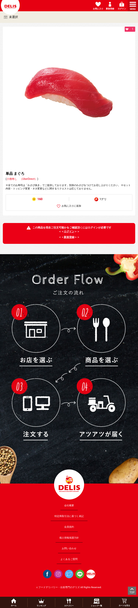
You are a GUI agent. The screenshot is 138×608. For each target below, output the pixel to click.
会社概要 (69, 505)
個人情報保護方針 (69, 537)
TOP (132, 592)
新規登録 (69, 237)
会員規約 (69, 526)
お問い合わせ (69, 548)
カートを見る (124, 602)
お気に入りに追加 (69, 206)
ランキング (41, 603)
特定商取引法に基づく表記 (69, 516)
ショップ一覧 (96, 603)
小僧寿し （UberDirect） (22, 178)
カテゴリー (69, 603)
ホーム (14, 602)
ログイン (69, 231)
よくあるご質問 (69, 559)
